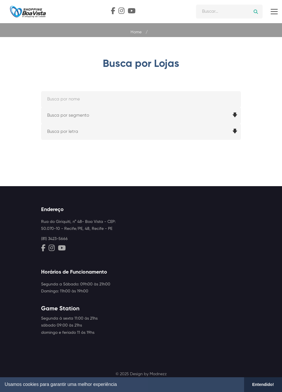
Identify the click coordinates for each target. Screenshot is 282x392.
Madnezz (158, 374)
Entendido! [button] (263, 384)
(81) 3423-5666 (54, 239)
